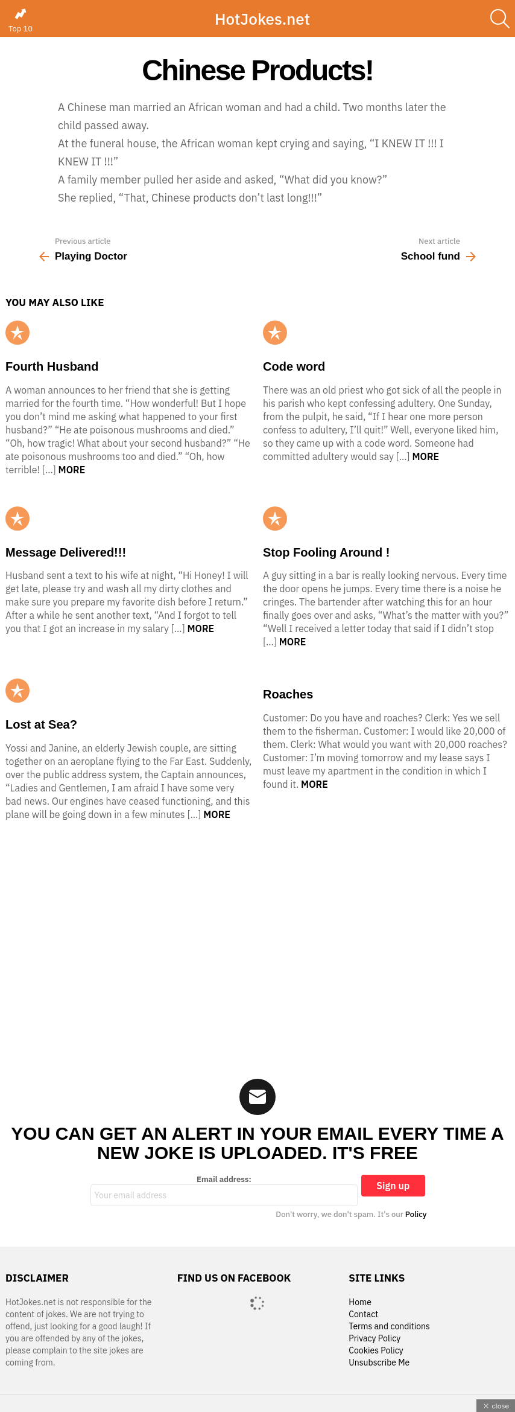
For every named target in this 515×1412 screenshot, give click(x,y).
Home (360, 1302)
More (72, 470)
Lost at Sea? (41, 724)
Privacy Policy (374, 1339)
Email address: (224, 1190)
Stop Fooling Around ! (326, 552)
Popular (17, 333)
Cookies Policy (376, 1351)
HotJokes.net (262, 18)
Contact (363, 1314)
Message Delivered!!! (65, 552)
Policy (416, 1214)
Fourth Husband (51, 366)
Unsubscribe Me (379, 1363)
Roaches (288, 694)
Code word (294, 366)
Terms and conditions (389, 1326)
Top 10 (20, 20)
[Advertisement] (257, 941)
